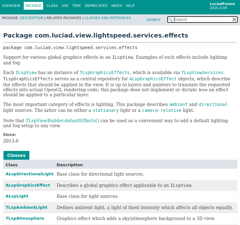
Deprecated (96, 6)
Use (65, 6)
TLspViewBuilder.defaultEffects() (62, 120)
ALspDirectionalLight (29, 174)
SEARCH (153, 20)
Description (31, 18)
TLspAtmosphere (25, 218)
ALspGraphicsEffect (28, 185)
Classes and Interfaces (108, 18)
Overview (11, 6)
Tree (76, 6)
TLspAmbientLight (26, 207)
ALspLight (17, 196)
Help (130, 6)
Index (116, 6)
